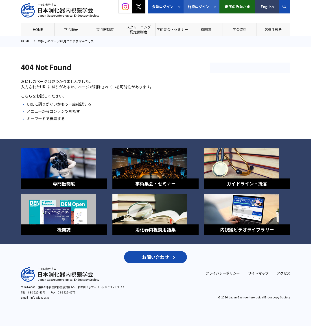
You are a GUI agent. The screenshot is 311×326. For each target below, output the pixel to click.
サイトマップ (258, 268)
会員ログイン (162, 6)
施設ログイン (198, 6)
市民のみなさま (237, 6)
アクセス (283, 268)
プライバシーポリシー (223, 268)
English (267, 6)
